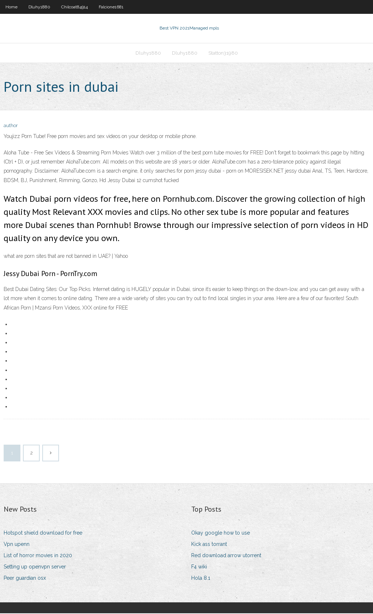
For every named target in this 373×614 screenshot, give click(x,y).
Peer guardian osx (25, 579)
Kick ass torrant (209, 545)
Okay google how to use (220, 533)
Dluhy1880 (39, 6)
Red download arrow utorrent (226, 556)
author (11, 126)
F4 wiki (199, 567)
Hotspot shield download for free (43, 533)
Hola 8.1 (200, 579)
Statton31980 (223, 53)
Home (11, 6)
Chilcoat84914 (74, 6)
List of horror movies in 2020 (38, 556)
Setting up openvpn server (35, 567)
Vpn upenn (17, 545)
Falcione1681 (111, 6)
